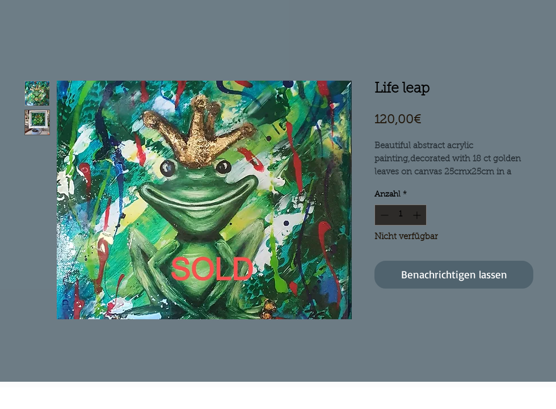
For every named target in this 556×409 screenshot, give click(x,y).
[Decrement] (383, 215)
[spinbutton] (400, 215)
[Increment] (418, 215)
